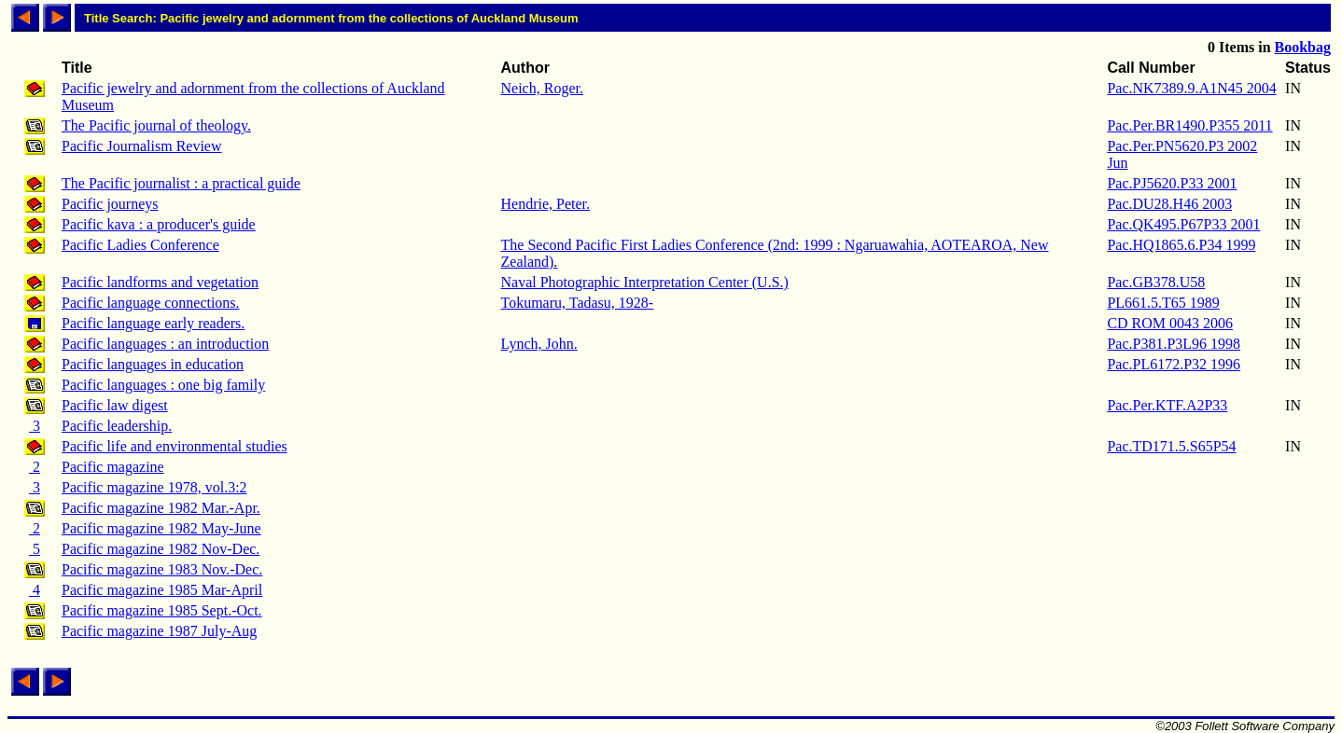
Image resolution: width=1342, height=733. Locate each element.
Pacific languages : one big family (163, 385)
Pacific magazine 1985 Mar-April (162, 590)
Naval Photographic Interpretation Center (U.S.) (645, 282)
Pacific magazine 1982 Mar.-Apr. (161, 508)
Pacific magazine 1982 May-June (161, 528)
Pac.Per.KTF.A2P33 (1167, 405)
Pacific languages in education (153, 364)
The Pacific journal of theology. (156, 125)
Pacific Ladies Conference (140, 245)
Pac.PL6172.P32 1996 (1173, 364)
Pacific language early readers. (153, 323)
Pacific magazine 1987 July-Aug (159, 631)
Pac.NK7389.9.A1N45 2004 (1191, 88)
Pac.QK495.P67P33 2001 (1183, 224)
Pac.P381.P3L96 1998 (1173, 344)
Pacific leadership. (117, 426)
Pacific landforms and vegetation (160, 282)
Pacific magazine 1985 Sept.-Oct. (162, 610)
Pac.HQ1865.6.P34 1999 (1181, 245)
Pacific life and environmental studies (174, 446)
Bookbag (1303, 47)
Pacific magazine (113, 467)
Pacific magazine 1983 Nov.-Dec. (162, 569)
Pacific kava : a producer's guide (159, 224)
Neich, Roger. (542, 88)
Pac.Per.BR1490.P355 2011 (1189, 125)
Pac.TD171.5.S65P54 (1171, 446)
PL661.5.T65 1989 (1163, 303)
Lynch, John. (539, 344)
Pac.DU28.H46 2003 (1169, 204)
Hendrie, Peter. (546, 204)
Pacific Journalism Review (142, 146)
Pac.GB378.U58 (1156, 282)
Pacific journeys (110, 204)
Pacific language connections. (151, 303)
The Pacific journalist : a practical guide (181, 183)
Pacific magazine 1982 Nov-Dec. (160, 549)
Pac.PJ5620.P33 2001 (1172, 183)
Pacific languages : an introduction (165, 344)
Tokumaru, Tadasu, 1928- (577, 303)
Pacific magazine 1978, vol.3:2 (154, 487)
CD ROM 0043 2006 (1170, 323)
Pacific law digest (115, 405)
